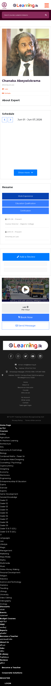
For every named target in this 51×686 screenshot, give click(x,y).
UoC (42, 417)
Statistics (4, 585)
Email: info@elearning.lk (27, 365)
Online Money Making (9, 569)
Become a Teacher (11, 667)
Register (5, 678)
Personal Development (10, 572)
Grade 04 (4, 510)
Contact (25, 403)
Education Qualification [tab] (25, 203)
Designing (4, 469)
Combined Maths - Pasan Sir (12, 456)
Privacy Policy (17, 420)
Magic (2, 547)
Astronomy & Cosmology (11, 450)
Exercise (3, 488)
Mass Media (5, 557)
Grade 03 (4, 506)
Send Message (26, 325)
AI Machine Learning (9, 440)
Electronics (5, 475)
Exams (3, 484)
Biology (3, 453)
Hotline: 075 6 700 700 (27, 368)
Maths (2, 560)
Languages (5, 538)
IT (1, 535)
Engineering (5, 478)
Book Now (25, 317)
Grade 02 (4, 503)
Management (6, 550)
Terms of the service (33, 420)
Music (2, 566)
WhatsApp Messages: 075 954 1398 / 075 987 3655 (27, 372)
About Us (25, 385)
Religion (3, 576)
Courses (25, 390)
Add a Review (26, 256)
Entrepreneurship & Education (13, 481)
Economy (4, 472)
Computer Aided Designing (12, 459)
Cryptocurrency (6, 466)
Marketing (4, 554)
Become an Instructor (25, 387)
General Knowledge (8, 497)
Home (25, 382)
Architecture (5, 444)
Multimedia (5, 563)
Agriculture (5, 437)
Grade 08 (4, 522)
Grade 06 (4, 516)
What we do (25, 400)
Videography (5, 601)
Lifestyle (3, 544)
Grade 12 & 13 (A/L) (8, 532)
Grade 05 (4, 513)
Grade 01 (4, 500)
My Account (25, 397)
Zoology (3, 604)
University (4, 594)
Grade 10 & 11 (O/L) (8, 528)
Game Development (9, 494)
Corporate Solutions (12, 673)
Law (2, 541)
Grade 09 (4, 525)
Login (8, 683)
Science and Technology (10, 582)
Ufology (3, 591)
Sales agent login (25, 405)
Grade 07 (4, 519)
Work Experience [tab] (25, 196)
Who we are (25, 393)
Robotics (4, 579)
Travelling (4, 588)
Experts (3, 491)
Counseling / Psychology (11, 462)
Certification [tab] (25, 211)
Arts (1, 447)
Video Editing (6, 598)
